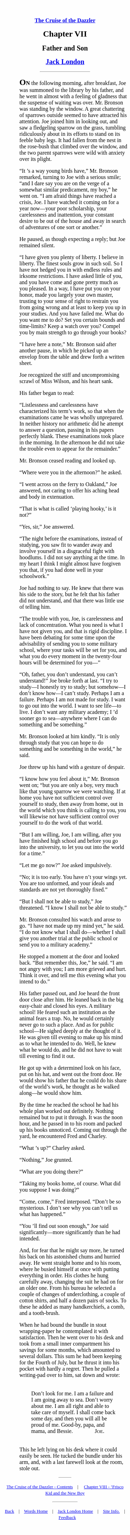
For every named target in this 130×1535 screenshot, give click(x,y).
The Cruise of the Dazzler (65, 20)
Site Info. (111, 1511)
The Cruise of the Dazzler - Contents (40, 1486)
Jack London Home (75, 1511)
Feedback (67, 1517)
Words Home (36, 1511)
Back (9, 1511)
